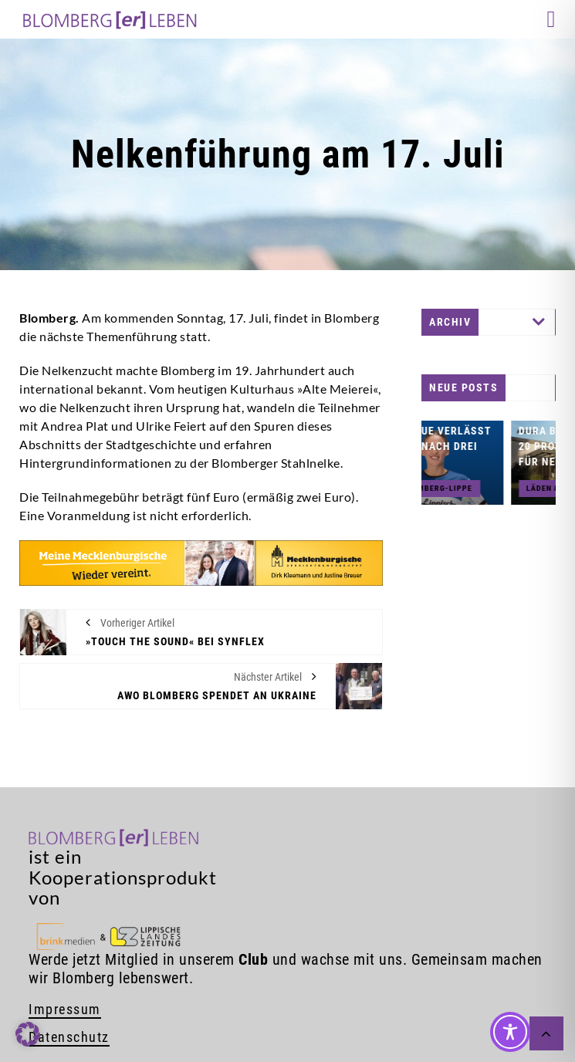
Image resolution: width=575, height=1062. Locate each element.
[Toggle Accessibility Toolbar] (510, 1031)
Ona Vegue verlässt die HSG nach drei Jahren (465, 446)
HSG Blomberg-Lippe (459, 488)
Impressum (65, 1009)
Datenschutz (69, 1037)
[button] (28, 1034)
